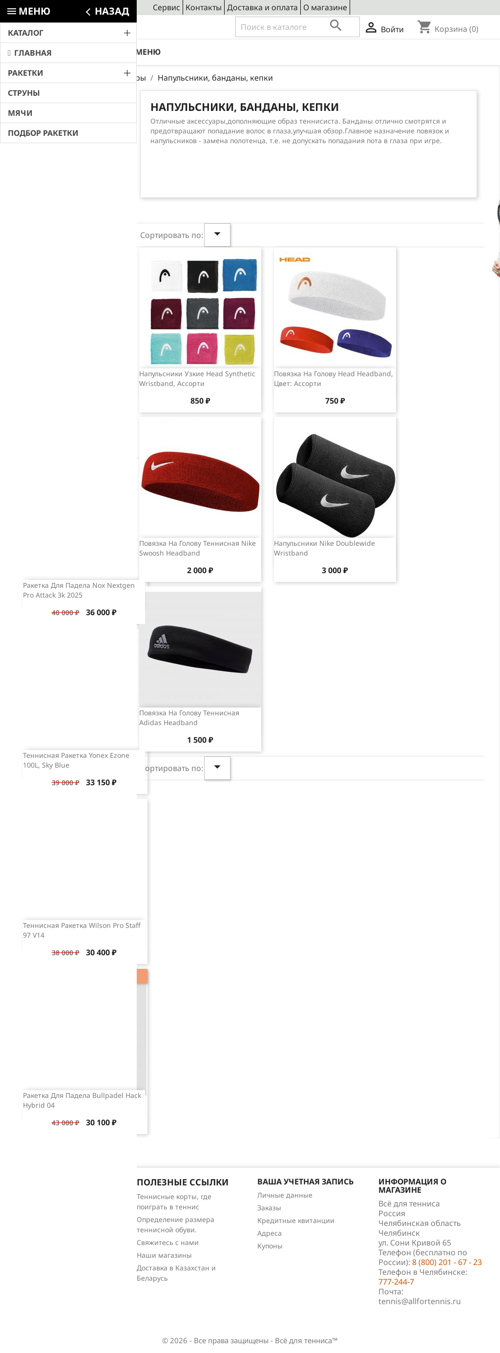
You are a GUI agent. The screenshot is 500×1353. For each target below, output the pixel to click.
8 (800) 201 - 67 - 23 (87, 27)
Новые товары (40, 1209)
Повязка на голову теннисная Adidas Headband (189, 717)
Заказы (269, 1207)
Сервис (166, 7)
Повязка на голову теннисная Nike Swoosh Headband (197, 548)
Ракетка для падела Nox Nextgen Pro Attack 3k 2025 (79, 590)
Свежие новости (66, 110)
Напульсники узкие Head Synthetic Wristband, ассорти (197, 378)
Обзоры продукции (48, 1247)
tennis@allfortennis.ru (419, 1301)
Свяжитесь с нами (168, 1242)
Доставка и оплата (262, 7)
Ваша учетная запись (305, 1181)
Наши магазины (164, 1255)
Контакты (204, 7)
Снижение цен (40, 1196)
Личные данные (284, 1195)
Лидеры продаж (43, 1221)
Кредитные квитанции (295, 1220)
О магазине (325, 7)
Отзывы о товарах (46, 1234)
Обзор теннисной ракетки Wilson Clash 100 (89, 357)
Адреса (269, 1233)
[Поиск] (297, 27)
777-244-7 (396, 1281)
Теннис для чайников (52, 1260)
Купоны (270, 1245)
